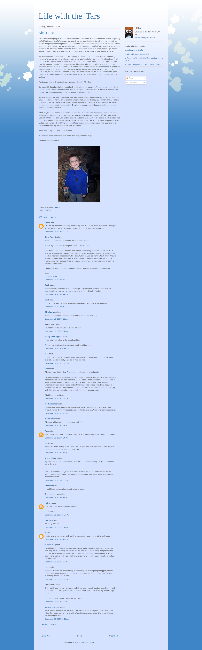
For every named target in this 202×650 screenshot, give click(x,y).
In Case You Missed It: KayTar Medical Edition (143, 64)
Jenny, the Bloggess (53, 336)
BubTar (48, 210)
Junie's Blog (50, 545)
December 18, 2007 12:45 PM (57, 363)
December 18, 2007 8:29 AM (56, 232)
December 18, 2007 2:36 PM (56, 426)
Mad (47, 354)
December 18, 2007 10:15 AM (57, 349)
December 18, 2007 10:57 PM (57, 515)
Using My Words (51, 276)
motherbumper (51, 404)
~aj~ (47, 567)
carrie (47, 443)
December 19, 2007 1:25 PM (56, 562)
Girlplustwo (50, 312)
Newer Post (45, 636)
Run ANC (49, 520)
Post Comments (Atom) (84, 642)
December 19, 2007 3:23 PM (56, 602)
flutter (47, 503)
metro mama (50, 419)
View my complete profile (145, 38)
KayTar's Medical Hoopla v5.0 (137, 54)
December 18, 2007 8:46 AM (56, 280)
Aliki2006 (49, 485)
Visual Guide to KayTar (134, 50)
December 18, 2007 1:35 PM (56, 413)
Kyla (139, 28)
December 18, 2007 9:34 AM (56, 331)
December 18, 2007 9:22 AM (56, 319)
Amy (47, 431)
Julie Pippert (50, 237)
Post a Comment (49, 624)
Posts (130, 78)
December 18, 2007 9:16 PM (56, 498)
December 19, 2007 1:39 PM (56, 579)
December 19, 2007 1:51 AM (56, 527)
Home (79, 636)
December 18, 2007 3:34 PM (56, 438)
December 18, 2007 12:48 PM (57, 399)
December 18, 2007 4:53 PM (56, 453)
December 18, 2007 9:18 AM (56, 294)
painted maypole (52, 607)
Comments (132, 83)
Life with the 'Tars (69, 16)
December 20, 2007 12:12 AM (57, 619)
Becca (47, 222)
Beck (47, 285)
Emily (47, 369)
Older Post (113, 636)
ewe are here (50, 458)
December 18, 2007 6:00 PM (56, 480)
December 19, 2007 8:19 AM (56, 539)
